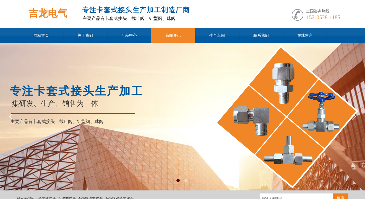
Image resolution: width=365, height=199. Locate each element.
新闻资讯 (173, 35)
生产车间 (217, 35)
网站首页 (41, 35)
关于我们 (85, 35)
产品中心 (129, 35)
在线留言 (305, 35)
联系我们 (261, 35)
